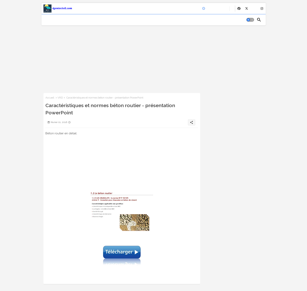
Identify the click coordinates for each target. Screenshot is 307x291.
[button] (250, 20)
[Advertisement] (154, 57)
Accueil (49, 97)
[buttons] (239, 8)
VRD (60, 97)
